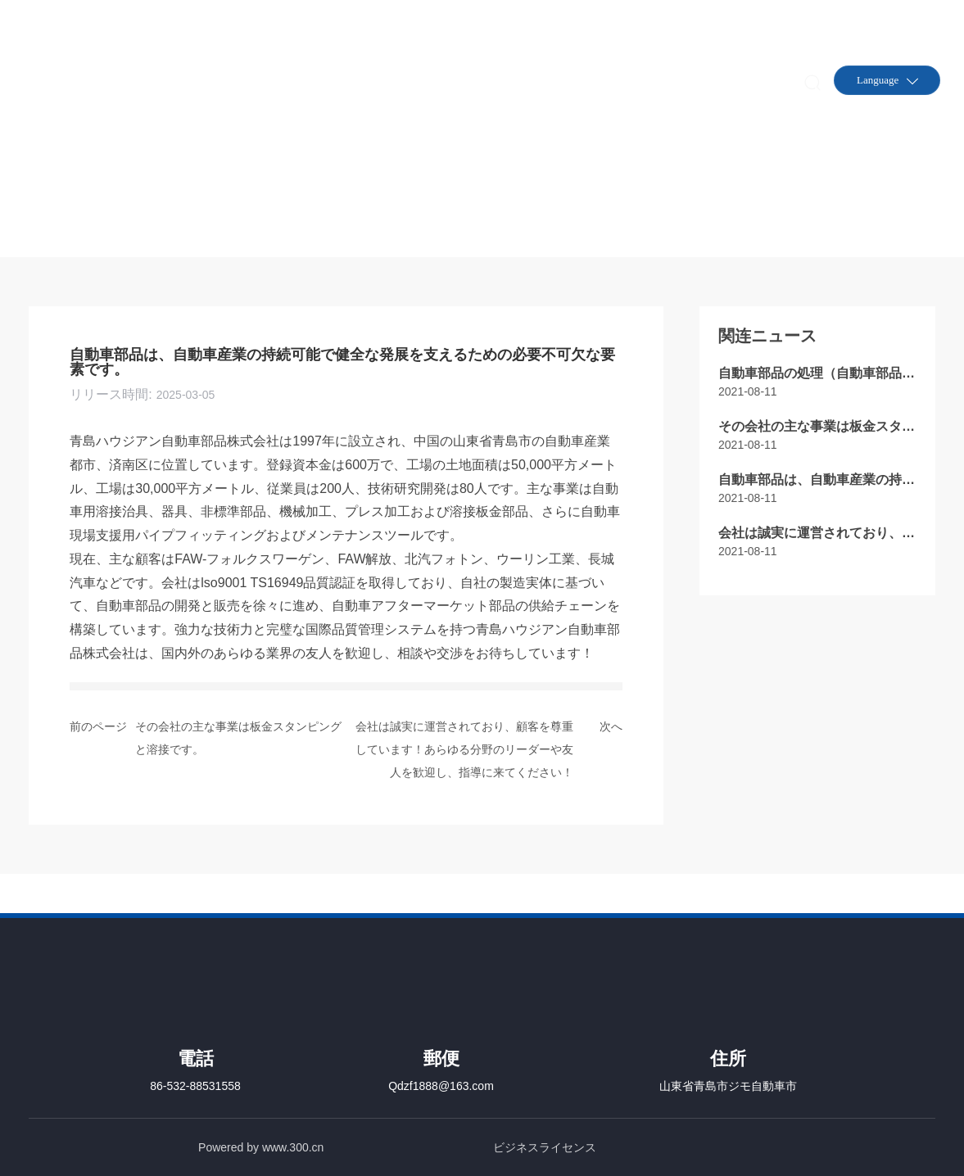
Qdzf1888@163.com (441, 1085)
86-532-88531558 (195, 1085)
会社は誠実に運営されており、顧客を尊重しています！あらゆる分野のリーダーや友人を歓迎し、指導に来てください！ (464, 749)
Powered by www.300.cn (261, 1147)
